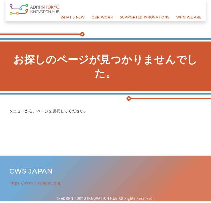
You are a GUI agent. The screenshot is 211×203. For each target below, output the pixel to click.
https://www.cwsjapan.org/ (35, 182)
